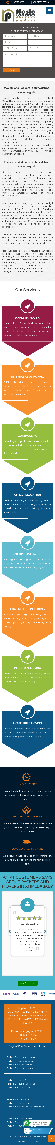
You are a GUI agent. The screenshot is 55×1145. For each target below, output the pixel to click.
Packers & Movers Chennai (19, 1064)
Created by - (22, 1141)
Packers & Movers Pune (18, 1099)
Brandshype (33, 1141)
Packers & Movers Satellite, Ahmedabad (25, 1107)
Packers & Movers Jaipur (18, 1103)
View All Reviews (28, 983)
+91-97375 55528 (39, 2)
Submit (11, 70)
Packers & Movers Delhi (18, 1080)
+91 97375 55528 (27, 1035)
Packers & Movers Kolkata (19, 1087)
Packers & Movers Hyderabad (21, 1084)
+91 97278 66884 (15, 2)
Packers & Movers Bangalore (20, 1061)
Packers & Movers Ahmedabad (21, 1057)
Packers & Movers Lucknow (20, 1068)
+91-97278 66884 (34, 1031)
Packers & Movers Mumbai (19, 1118)
